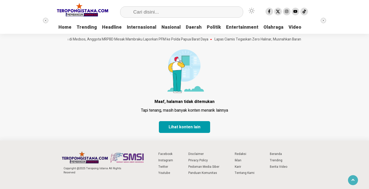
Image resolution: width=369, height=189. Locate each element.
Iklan (238, 160)
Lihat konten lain (184, 127)
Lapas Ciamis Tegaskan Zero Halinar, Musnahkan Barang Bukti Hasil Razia (273, 39)
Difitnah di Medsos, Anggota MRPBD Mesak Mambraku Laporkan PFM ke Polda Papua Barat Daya (134, 39)
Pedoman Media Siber (203, 166)
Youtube (164, 173)
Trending (87, 27)
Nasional (171, 27)
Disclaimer (196, 154)
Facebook (165, 154)
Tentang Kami (244, 173)
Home (64, 27)
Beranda (276, 154)
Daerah (194, 27)
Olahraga (273, 27)
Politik (214, 27)
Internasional (141, 27)
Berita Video (278, 166)
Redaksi (240, 154)
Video (295, 27)
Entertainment (242, 27)
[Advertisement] (341, 95)
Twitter (163, 166)
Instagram (165, 160)
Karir (238, 166)
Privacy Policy (198, 160)
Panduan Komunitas (202, 173)
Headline (112, 27)
